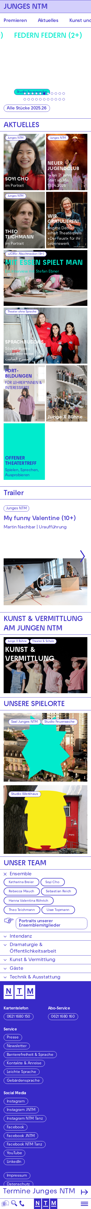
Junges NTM (16, 138)
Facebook (15, 1128)
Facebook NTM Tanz (24, 1145)
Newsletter (16, 1046)
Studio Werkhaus (24, 794)
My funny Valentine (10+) (40, 519)
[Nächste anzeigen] (82, 556)
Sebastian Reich (58, 891)
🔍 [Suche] (14, 1205)
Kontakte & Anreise (24, 1063)
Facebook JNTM (21, 1136)
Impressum (17, 1176)
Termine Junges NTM (39, 1191)
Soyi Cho (52, 882)
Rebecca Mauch (21, 891)
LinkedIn (14, 1162)
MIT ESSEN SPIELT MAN (44, 263)
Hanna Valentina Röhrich (28, 901)
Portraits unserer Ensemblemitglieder (39, 923)
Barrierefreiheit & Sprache (30, 1055)
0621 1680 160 (62, 1017)
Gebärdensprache (23, 1081)
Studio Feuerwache (59, 722)
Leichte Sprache (21, 1072)
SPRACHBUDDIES (24, 342)
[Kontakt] (21, 1204)
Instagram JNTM (21, 1110)
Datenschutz (18, 1185)
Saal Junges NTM (24, 722)
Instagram (16, 1102)
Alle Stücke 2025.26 (26, 109)
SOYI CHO (17, 179)
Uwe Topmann (58, 910)
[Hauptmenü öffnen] (84, 1204)
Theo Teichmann (22, 910)
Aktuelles (48, 21)
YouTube (14, 1153)
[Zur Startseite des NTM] (45, 1204)
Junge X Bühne (65, 417)
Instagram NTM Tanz (25, 1119)
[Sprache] (5, 1204)
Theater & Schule (43, 641)
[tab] (25, 93)
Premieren (15, 21)
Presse (13, 1038)
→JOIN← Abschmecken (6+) (26, 254)
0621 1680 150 (18, 1017)
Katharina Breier (21, 882)
